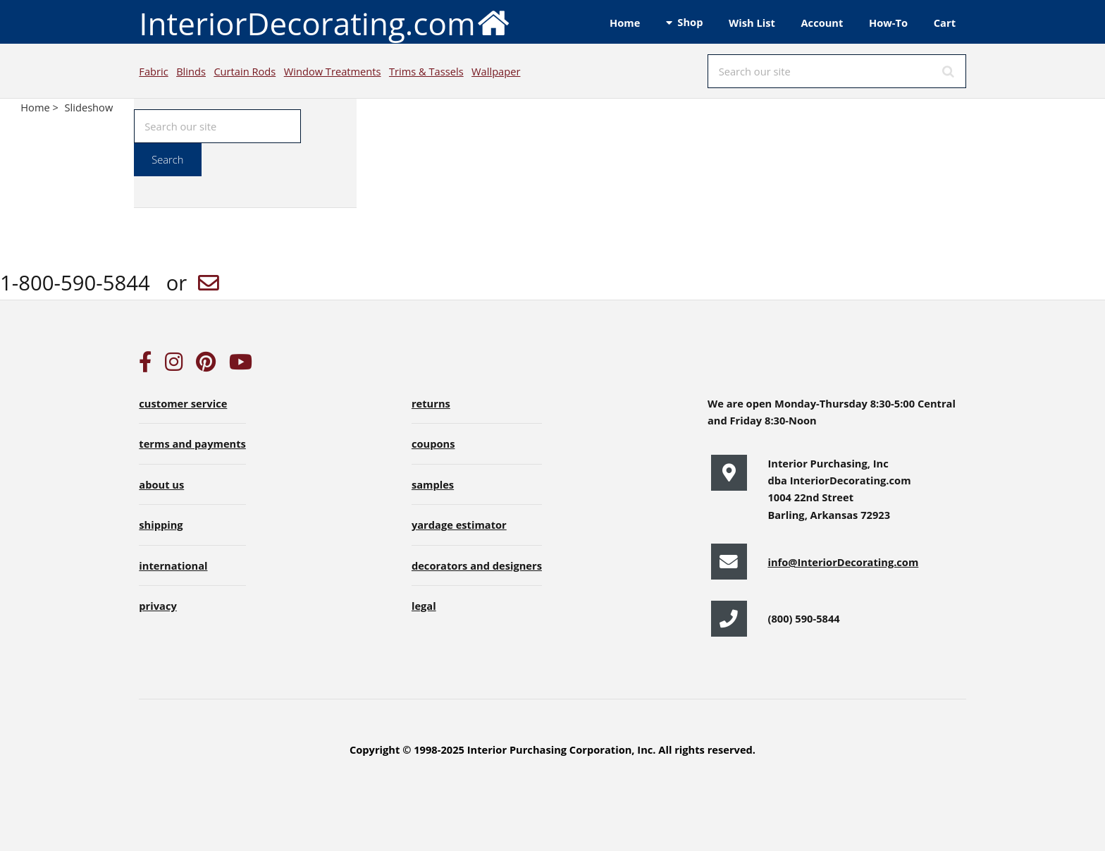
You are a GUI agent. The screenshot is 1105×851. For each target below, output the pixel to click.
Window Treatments (332, 71)
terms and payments (192, 443)
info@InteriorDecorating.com (842, 562)
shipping (161, 525)
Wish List (752, 23)
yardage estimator (459, 525)
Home (625, 23)
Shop (690, 22)
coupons (433, 443)
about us (161, 484)
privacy (157, 606)
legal (424, 606)
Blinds (191, 71)
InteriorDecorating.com (324, 22)
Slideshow (89, 107)
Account (822, 23)
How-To (888, 23)
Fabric (153, 71)
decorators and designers (477, 565)
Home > (40, 107)
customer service (183, 403)
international (173, 565)
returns (431, 403)
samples (433, 484)
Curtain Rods (245, 71)
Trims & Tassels (426, 71)
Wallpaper (495, 71)
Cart (945, 23)
